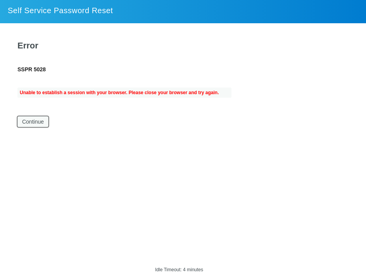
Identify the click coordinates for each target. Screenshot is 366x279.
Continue (33, 122)
